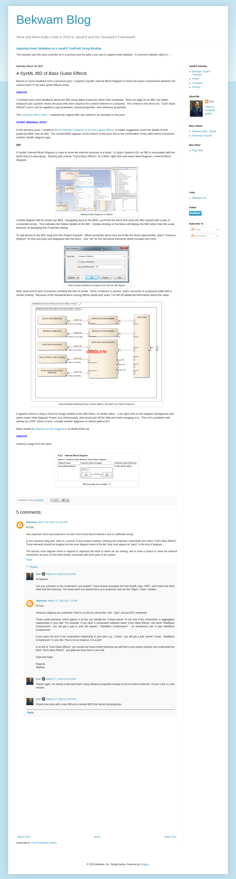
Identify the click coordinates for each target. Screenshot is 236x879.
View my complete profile (210, 110)
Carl (38, 574)
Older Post (170, 836)
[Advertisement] (202, 171)
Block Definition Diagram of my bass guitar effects (84, 129)
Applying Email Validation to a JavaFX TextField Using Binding (58, 48)
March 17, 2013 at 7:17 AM (62, 600)
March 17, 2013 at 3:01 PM (61, 679)
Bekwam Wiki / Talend (204, 131)
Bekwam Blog (53, 19)
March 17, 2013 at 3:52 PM (61, 699)
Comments (198, 235)
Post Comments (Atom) (44, 842)
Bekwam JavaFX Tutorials (201, 73)
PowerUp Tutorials (202, 135)
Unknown (31, 522)
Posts (196, 229)
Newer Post (23, 836)
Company (197, 83)
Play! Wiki (197, 150)
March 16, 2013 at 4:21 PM (52, 522)
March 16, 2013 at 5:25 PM (61, 574)
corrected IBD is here (34, 114)
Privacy (196, 87)
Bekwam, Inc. (199, 197)
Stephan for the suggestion (51, 428)
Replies (34, 567)
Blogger (144, 864)
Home (97, 836)
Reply (29, 559)
